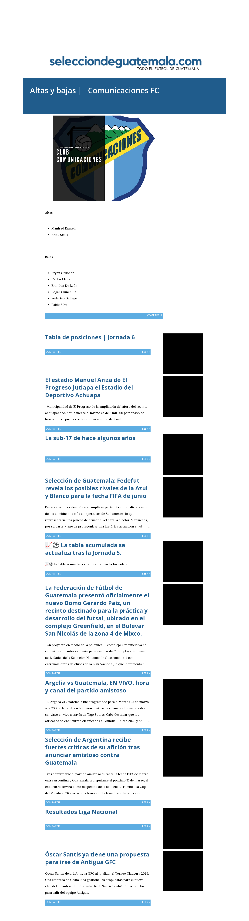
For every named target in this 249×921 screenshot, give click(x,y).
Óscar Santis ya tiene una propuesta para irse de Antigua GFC (97, 858)
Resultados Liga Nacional (81, 812)
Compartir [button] (188, 118)
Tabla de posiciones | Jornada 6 (90, 337)
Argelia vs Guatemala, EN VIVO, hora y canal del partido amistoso (97, 686)
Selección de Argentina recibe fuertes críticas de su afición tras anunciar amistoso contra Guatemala (92, 751)
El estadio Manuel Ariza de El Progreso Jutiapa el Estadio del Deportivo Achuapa (89, 387)
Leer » (146, 351)
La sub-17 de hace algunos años (90, 438)
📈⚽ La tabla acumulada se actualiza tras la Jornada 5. (85, 549)
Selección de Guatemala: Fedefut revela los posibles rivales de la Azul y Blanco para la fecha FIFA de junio (96, 488)
